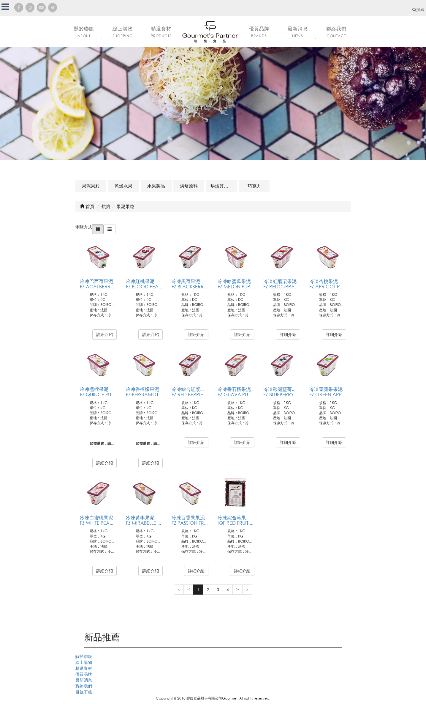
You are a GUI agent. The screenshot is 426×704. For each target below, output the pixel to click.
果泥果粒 (91, 186)
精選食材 (83, 668)
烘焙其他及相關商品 (223, 186)
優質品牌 (83, 674)
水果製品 (156, 186)
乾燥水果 (123, 186)
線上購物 (83, 662)
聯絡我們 (83, 686)
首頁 (87, 206)
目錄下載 (83, 692)
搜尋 (418, 9)
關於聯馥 (83, 656)
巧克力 (254, 186)
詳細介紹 (104, 334)
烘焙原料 (189, 186)
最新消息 (83, 680)
